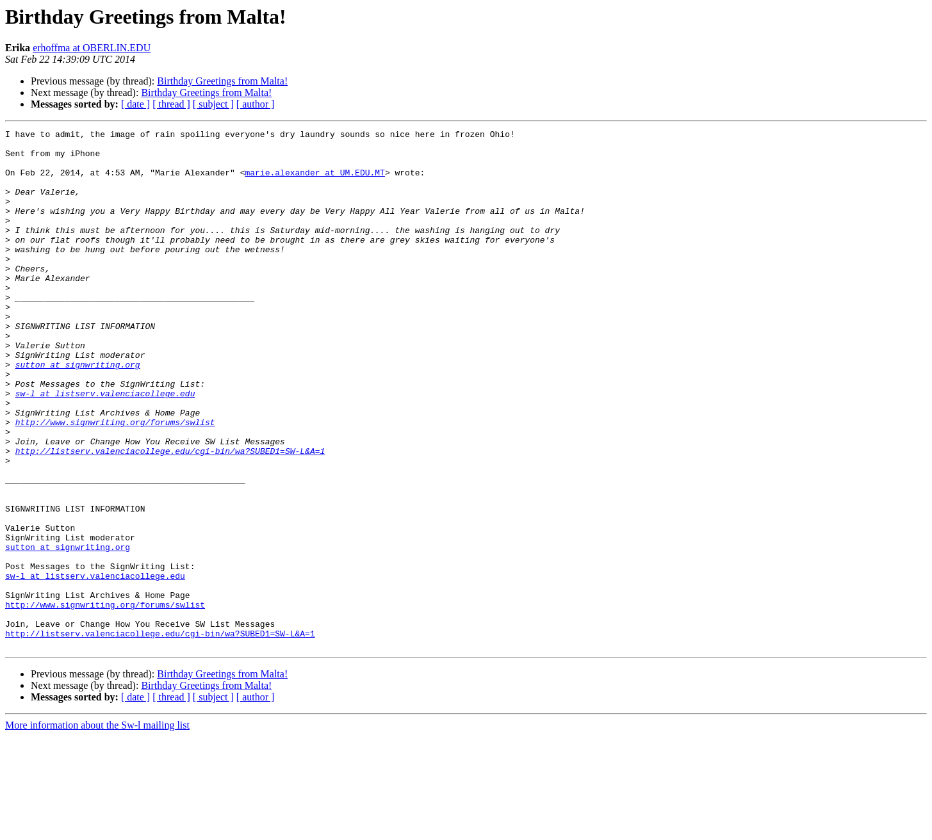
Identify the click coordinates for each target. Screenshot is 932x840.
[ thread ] (171, 104)
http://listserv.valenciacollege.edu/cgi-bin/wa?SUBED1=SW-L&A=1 (170, 516)
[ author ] (255, 104)
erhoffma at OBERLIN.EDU (92, 47)
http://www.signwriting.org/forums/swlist (115, 481)
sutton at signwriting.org (77, 412)
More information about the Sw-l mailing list (97, 828)
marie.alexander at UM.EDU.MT (314, 182)
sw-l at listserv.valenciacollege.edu (105, 447)
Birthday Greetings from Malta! (222, 81)
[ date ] (135, 104)
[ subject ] (213, 104)
